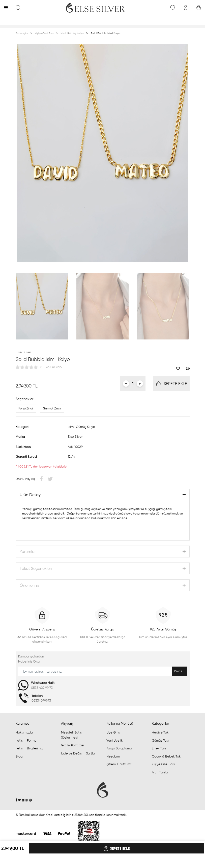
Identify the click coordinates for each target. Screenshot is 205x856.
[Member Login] (185, 7)
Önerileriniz (30, 585)
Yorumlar (28, 551)
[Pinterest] (30, 800)
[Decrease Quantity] (126, 383)
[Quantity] (133, 383)
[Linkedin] (23, 800)
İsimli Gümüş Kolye (81, 427)
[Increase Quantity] (140, 383)
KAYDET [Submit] (179, 671)
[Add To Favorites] (179, 368)
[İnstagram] (26, 800)
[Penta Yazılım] (88, 833)
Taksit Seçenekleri (36, 568)
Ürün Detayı (30, 494)
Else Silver (23, 352)
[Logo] (95, 7)
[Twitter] (19, 800)
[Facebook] (16, 800)
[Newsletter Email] (102, 671)
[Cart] (198, 7)
